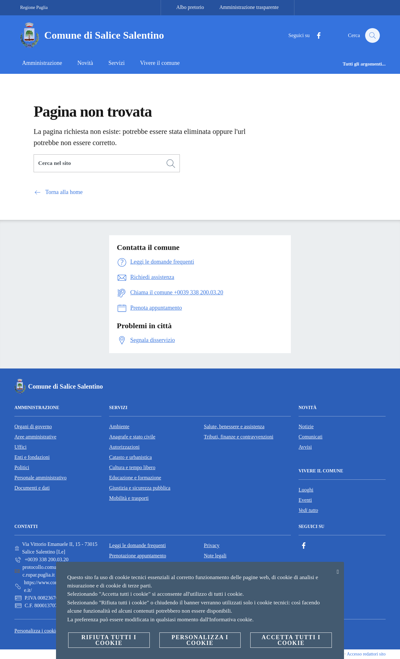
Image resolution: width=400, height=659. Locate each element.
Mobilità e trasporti (129, 498)
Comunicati (311, 436)
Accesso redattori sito (366, 654)
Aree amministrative (35, 436)
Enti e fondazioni (32, 457)
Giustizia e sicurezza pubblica (139, 488)
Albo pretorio (190, 7)
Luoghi (306, 489)
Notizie (306, 426)
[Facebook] (315, 36)
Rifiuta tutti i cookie (108, 640)
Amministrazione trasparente (249, 7)
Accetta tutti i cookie (290, 640)
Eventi (305, 500)
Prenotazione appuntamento (137, 555)
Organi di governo (33, 426)
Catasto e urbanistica (130, 457)
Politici (21, 467)
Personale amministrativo (40, 477)
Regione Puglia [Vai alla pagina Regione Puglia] (34, 7)
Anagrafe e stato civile (132, 436)
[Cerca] (372, 35)
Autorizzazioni (124, 447)
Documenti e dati (32, 488)
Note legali (215, 555)
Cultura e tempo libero (132, 467)
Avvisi (305, 447)
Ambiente (119, 426)
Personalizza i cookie (36, 630)
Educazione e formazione (135, 477)
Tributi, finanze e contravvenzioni (238, 436)
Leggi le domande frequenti (137, 545)
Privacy (212, 545)
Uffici (20, 447)
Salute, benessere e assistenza (234, 426)
